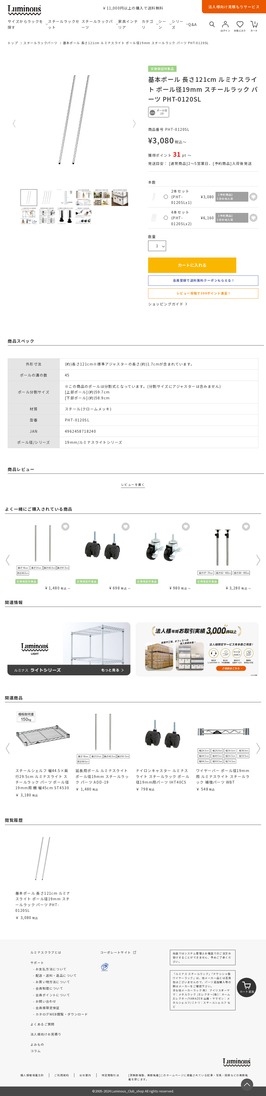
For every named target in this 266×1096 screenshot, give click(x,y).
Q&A (192, 24)
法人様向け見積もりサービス (234, 6)
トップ (13, 43)
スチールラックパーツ (99, 24)
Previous (14, 123)
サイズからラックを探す (28, 24)
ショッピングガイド (167, 304)
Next (134, 123)
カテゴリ (150, 24)
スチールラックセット (63, 24)
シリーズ (180, 24)
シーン (165, 24)
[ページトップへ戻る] (247, 1085)
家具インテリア (128, 24)
